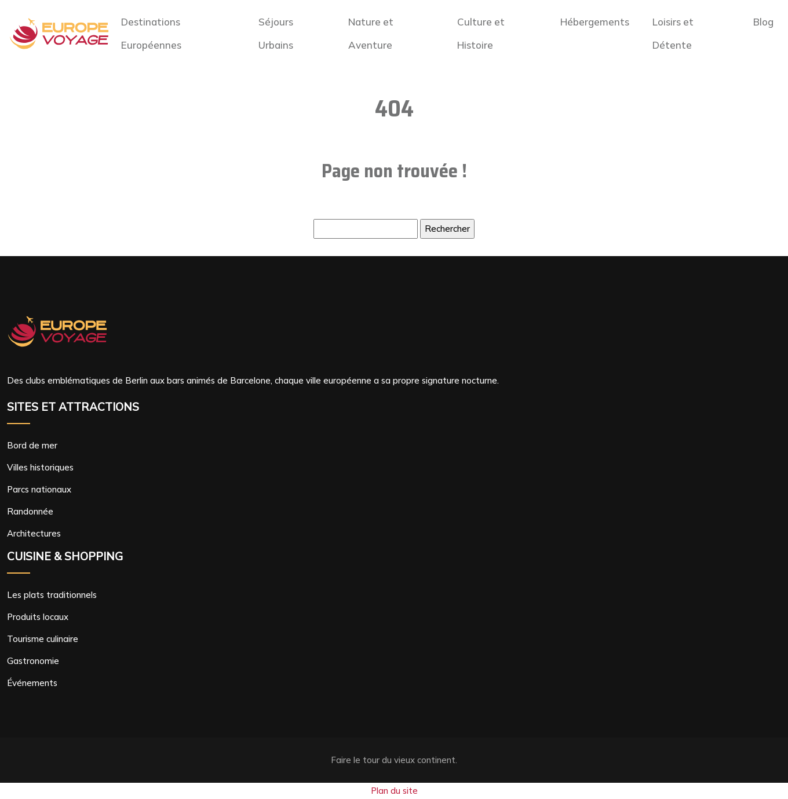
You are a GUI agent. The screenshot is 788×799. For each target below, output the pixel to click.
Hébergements (594, 22)
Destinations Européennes (151, 33)
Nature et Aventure (370, 33)
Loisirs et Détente (673, 33)
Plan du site (394, 790)
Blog (763, 22)
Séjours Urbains (275, 33)
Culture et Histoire (481, 33)
